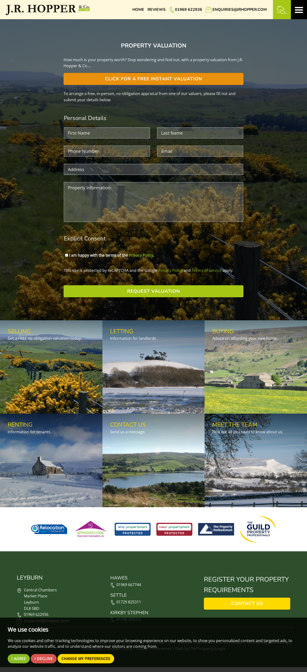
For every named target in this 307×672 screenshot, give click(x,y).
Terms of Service (207, 270)
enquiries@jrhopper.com (240, 9)
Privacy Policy (141, 255)
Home (138, 9)
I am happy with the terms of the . (109, 255)
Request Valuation (153, 291)
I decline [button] (45, 658)
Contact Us (247, 609)
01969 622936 (188, 9)
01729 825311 (125, 607)
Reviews (156, 9)
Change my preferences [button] (90, 658)
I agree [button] (19, 658)
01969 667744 (125, 589)
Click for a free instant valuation (153, 79)
